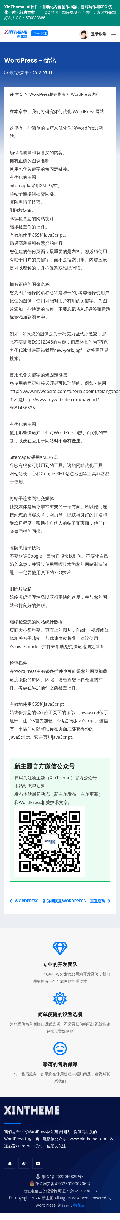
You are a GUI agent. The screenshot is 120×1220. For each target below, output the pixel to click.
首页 (16, 94)
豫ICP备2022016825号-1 (63, 1176)
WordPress (45, 1205)
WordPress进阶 (85, 94)
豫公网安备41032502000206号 (62, 1184)
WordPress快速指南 (47, 94)
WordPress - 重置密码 (86, 901)
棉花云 (79, 1205)
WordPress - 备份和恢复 (36, 901)
